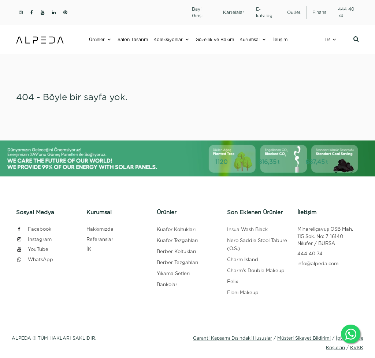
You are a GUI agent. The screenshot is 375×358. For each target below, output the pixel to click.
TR (327, 39)
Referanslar (99, 239)
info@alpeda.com (317, 263)
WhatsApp (34, 259)
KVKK (356, 347)
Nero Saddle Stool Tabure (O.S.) (257, 244)
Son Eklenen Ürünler (255, 212)
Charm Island (242, 259)
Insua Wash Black (247, 229)
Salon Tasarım (133, 39)
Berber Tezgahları (177, 262)
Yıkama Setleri (173, 273)
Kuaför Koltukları (176, 229)
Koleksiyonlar (168, 39)
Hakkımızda (100, 229)
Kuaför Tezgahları (177, 240)
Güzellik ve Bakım (215, 39)
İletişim (279, 39)
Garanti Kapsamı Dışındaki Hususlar (232, 338)
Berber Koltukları (176, 251)
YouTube (32, 249)
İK (88, 249)
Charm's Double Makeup (256, 270)
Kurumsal (250, 39)
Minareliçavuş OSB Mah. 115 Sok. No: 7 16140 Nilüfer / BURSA (325, 236)
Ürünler (97, 39)
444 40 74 (310, 253)
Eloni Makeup (243, 292)
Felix (232, 281)
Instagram (34, 239)
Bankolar (167, 284)
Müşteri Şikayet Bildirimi (304, 338)
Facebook (33, 229)
